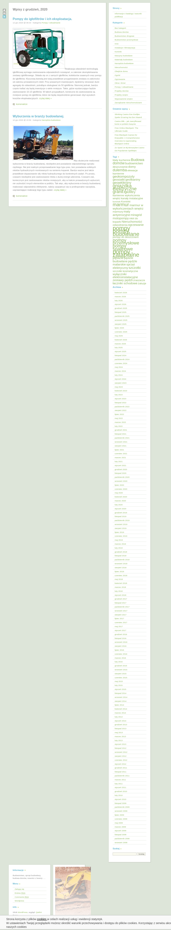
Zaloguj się (19, 889)
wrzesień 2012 (121, 752)
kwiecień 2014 (121, 709)
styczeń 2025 (120, 351)
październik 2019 (122, 520)
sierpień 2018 (120, 567)
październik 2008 (122, 838)
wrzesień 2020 (121, 481)
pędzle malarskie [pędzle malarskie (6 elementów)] (125, 263)
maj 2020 (119, 493)
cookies (42, 919)
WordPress (23, 912)
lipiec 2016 (119, 650)
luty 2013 (119, 740)
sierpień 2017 (120, 615)
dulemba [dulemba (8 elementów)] (120, 170)
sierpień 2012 (120, 756)
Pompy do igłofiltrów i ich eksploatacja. (42, 19)
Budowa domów (122, 32)
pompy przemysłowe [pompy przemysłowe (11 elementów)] (126, 242)
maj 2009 (119, 823)
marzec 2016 (120, 658)
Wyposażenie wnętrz (124, 99)
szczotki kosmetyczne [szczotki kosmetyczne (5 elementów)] (125, 271)
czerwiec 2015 (121, 677)
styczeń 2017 (120, 630)
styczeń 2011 (120, 787)
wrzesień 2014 (121, 697)
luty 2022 (119, 426)
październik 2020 (122, 477)
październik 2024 (122, 359)
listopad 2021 (120, 434)
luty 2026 (119, 300)
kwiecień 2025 (121, 340)
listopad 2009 (120, 803)
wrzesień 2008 (121, 842)
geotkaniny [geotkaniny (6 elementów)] (132, 179)
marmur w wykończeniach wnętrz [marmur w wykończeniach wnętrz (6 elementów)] (128, 206)
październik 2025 (122, 316)
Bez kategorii (120, 28)
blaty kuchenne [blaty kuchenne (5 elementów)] (121, 160)
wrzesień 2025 (121, 320)
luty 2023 (119, 395)
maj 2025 (119, 336)
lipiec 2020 (119, 485)
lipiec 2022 (119, 414)
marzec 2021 (120, 457)
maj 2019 (119, 540)
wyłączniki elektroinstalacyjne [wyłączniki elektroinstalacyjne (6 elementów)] (125, 275)
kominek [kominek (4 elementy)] (117, 201)
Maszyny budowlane (123, 56)
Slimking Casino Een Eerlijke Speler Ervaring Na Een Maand (128, 115)
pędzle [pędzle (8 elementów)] (118, 258)
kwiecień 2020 (121, 497)
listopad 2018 (120, 556)
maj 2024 (119, 367)
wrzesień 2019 (121, 524)
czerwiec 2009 (121, 819)
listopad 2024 (120, 355)
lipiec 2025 (119, 328)
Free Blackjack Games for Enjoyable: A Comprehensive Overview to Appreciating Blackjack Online (127, 139)
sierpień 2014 (120, 701)
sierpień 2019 (120, 528)
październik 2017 (122, 607)
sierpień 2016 (120, 646)
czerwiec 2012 (121, 760)
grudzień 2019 (121, 512)
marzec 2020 (120, 501)
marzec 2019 (120, 544)
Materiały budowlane (124, 59)
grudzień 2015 (121, 666)
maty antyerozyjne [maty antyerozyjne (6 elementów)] (121, 213)
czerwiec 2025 (121, 332)
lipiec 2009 (119, 815)
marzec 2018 (120, 587)
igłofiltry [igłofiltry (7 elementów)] (129, 192)
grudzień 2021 (121, 430)
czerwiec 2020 (121, 489)
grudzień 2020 (121, 469)
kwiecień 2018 (121, 583)
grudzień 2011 (121, 768)
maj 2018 (119, 579)
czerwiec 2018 (121, 575)
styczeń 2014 (120, 721)
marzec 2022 (120, 422)
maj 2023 (119, 387)
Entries (20, 893)
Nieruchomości (121, 67)
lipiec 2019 (119, 532)
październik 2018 (122, 559)
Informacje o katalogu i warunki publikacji (128, 15)
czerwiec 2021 (121, 453)
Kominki (118, 52)
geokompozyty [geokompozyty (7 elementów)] (123, 176)
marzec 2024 (120, 371)
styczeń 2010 (120, 799)
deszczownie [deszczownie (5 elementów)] (120, 166)
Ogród (117, 75)
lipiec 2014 (119, 705)
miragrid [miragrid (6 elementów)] (136, 214)
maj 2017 (119, 626)
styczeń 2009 (120, 830)
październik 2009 (122, 807)
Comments (22, 897)
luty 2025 (119, 347)
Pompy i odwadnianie (51, 23)
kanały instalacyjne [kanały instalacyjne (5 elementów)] (132, 198)
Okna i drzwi (120, 83)
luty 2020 (119, 505)
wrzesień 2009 (121, 811)
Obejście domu (121, 71)
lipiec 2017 (119, 618)
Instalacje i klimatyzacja (125, 48)
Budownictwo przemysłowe (126, 40)
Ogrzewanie (120, 79)
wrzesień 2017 (121, 611)
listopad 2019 (120, 516)
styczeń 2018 (120, 595)
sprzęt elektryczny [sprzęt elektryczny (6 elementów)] (124, 266)
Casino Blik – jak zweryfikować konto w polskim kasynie (128, 122)
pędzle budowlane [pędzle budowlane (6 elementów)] (123, 259)
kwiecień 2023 (121, 391)
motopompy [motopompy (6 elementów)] (121, 218)
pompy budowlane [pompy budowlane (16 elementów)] (126, 232)
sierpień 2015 (120, 673)
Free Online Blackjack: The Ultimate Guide (126, 129)
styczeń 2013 (120, 744)
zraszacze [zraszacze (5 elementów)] (139, 280)
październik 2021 (122, 438)
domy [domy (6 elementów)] (132, 166)
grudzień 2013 (121, 724)
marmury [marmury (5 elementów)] (118, 211)
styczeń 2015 (120, 689)
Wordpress (19, 901)
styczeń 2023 (120, 398)
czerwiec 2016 (121, 654)
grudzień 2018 (121, 552)
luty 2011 (119, 784)
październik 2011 (122, 776)
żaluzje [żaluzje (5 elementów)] (142, 283)
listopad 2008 (120, 834)
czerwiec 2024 (121, 363)
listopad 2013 (120, 728)
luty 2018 (119, 591)
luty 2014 (119, 717)
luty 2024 (119, 375)
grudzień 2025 (121, 308)
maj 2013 (119, 732)
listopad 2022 (120, 402)
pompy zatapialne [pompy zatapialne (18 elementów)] (126, 253)
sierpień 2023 (120, 383)
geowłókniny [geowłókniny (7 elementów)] (122, 183)
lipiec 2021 (119, 450)
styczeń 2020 (120, 509)
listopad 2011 (120, 772)
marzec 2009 (120, 827)
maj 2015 (119, 681)
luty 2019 (119, 548)
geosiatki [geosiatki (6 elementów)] (119, 179)
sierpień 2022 (120, 410)
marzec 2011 (120, 780)
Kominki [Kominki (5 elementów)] (125, 201)
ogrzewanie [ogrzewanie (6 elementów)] (136, 224)
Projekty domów (122, 91)
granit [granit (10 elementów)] (118, 191)
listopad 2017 (120, 603)
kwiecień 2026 (121, 292)
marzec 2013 (120, 736)
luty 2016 (119, 662)
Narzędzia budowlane (51, 120)
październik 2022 (122, 406)
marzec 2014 (120, 713)
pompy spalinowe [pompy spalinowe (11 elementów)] (123, 247)
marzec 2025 (120, 344)
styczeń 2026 (120, 304)
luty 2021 (119, 461)
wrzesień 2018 (121, 563)
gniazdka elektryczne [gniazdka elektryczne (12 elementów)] (125, 187)
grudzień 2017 (121, 599)
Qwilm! (39, 912)
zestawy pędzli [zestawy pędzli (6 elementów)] (123, 280)
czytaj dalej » (45, 98)
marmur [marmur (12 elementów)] (121, 204)
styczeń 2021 (120, 465)
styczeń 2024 (120, 379)
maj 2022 (119, 418)
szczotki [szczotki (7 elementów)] (135, 268)
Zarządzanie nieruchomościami (128, 103)
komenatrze (21, 104)
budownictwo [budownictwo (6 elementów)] (134, 163)
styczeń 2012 (120, 764)
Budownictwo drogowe (124, 36)
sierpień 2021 (120, 446)
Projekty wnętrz (121, 95)
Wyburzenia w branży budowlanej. (38, 116)
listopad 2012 (120, 748)
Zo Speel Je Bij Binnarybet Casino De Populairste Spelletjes (129, 149)
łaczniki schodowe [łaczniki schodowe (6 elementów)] (125, 283)
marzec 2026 (120, 296)
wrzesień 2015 (121, 670)
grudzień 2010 (121, 791)
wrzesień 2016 (121, 642)
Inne (116, 44)
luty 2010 (119, 795)
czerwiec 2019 (121, 536)
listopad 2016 (120, 638)
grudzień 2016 (121, 634)
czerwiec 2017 (121, 622)
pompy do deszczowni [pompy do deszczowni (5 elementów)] (125, 237)
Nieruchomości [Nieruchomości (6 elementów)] (132, 221)
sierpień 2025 (120, 324)
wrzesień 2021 (121, 442)
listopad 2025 (120, 312)
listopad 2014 (120, 693)
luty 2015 (119, 685)
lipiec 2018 (119, 571)
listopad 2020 (120, 473)
